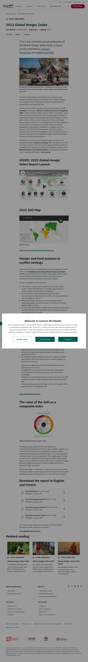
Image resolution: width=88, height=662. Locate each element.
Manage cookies (22, 339)
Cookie (19, 330)
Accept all (68, 339)
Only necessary (45, 339)
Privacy (12, 330)
